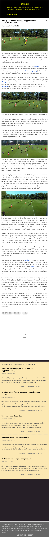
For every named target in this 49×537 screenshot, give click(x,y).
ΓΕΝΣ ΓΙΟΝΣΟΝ (7, 313)
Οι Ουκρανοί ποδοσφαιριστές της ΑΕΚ (16, 459)
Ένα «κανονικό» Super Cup (11, 416)
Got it (30, 535)
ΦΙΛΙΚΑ (25, 313)
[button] (46, 21)
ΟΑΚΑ (33, 267)
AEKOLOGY (24, 4)
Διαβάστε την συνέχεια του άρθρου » (33, 387)
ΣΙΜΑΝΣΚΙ (17, 313)
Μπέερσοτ (5, 82)
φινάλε (27, 260)
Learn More (21, 535)
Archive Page (35, 14)
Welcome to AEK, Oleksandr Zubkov (15, 438)
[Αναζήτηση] (46, 5)
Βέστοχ (37, 67)
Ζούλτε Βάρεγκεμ (31, 71)
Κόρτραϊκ (4, 87)
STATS (24, 14)
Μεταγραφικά (14, 14)
